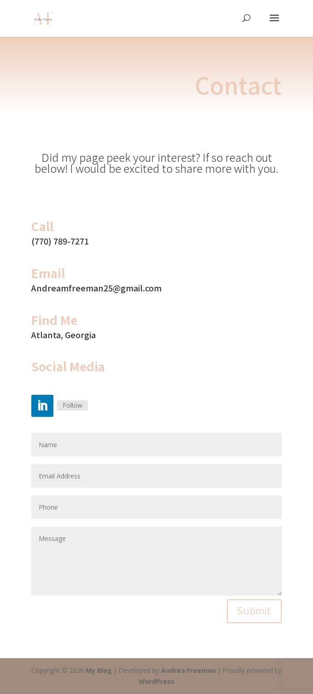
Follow (72, 405)
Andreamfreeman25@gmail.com (96, 288)
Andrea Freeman (188, 670)
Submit (254, 610)
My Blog (99, 670)
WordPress (156, 681)
